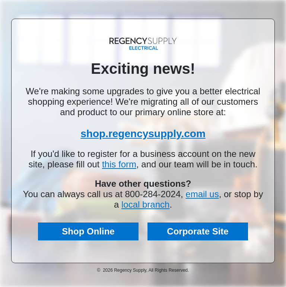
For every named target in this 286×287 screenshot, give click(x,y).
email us (202, 194)
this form (119, 164)
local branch (145, 204)
